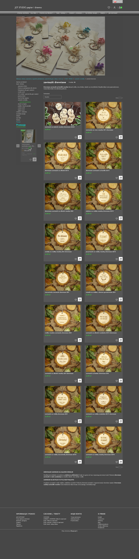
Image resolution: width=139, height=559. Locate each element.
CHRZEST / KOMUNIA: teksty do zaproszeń (55, 519)
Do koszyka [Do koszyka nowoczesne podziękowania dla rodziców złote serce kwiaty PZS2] (34, 159)
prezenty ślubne (21, 96)
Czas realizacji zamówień (23, 519)
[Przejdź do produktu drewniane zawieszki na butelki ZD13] (103, 156)
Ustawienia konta (75, 519)
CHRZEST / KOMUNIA (21, 112)
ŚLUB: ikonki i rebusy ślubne (51, 524)
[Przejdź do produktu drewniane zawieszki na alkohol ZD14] (62, 156)
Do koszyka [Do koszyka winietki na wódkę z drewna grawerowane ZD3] (121, 299)
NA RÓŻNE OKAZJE (20, 114)
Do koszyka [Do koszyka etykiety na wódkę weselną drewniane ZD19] (121, 218)
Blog (99, 522)
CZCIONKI (46, 517)
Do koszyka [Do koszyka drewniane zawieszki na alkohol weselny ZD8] (80, 218)
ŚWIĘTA (18, 116)
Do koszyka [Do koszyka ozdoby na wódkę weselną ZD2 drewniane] (80, 259)
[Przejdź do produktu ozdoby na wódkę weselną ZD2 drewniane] (62, 237)
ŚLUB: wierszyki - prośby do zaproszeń (53, 522)
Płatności (18, 524)
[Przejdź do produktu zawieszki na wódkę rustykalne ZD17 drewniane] (103, 399)
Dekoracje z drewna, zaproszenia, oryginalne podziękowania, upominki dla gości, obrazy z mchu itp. (39, 79)
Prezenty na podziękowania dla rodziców (27, 88)
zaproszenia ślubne (22, 86)
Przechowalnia (74, 521)
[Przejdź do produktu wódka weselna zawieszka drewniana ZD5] (62, 318)
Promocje (18, 122)
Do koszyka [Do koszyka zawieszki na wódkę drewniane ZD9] (80, 421)
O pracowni (101, 519)
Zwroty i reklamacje (103, 526)
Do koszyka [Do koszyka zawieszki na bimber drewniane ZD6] (121, 380)
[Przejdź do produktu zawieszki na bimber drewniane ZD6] (103, 358)
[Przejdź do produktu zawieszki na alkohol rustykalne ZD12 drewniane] (103, 318)
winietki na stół (21, 92)
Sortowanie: (47, 94)
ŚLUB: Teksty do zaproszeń (50, 521)
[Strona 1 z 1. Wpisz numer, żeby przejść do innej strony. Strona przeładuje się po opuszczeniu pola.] (120, 98)
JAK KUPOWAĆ (20, 517)
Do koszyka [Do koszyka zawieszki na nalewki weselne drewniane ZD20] (80, 137)
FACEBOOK (101, 528)
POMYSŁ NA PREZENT (21, 82)
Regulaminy (19, 526)
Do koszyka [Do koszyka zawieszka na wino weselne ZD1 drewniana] (121, 137)
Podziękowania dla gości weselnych (26, 90)
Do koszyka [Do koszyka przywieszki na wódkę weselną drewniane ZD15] (121, 259)
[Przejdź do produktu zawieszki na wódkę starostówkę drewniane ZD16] (62, 440)
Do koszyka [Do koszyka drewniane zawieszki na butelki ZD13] (121, 178)
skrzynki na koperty (22, 104)
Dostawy (18, 522)
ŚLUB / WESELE (69, 79)
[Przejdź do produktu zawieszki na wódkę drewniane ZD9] (62, 399)
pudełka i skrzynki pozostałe (24, 106)
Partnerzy (100, 521)
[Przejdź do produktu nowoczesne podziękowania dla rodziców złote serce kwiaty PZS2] (28, 136)
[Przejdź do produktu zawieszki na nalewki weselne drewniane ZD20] (62, 113)
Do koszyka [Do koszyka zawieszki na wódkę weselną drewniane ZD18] (121, 462)
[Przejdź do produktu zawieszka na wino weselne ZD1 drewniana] (103, 115)
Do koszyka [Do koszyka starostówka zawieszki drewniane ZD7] (80, 299)
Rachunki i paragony (21, 521)
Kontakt (100, 517)
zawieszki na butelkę (79, 79)
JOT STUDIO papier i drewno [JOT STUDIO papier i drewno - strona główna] (28, 7)
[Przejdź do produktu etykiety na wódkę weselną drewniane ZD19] (103, 196)
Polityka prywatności (103, 524)
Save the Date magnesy (23, 98)
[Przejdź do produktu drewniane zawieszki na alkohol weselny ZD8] (62, 196)
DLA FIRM (18, 118)
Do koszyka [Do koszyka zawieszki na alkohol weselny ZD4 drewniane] (80, 380)
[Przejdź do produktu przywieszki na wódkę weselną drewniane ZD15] (103, 237)
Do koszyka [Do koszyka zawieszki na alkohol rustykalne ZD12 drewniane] (121, 340)
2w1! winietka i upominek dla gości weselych (28, 94)
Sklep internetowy (69, 531)
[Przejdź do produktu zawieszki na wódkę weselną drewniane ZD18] (103, 440)
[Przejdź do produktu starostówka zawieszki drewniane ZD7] (62, 277)
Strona (117, 98)
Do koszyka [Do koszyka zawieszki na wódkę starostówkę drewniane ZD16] (80, 462)
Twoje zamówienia (75, 517)
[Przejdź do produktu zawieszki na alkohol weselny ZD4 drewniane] (62, 358)
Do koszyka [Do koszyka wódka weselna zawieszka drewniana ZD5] (80, 340)
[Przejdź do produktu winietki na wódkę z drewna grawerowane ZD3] (103, 277)
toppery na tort (21, 110)
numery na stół (21, 108)
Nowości (18, 120)
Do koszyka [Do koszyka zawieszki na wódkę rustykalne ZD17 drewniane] (121, 421)
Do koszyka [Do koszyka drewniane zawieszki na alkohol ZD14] (80, 178)
